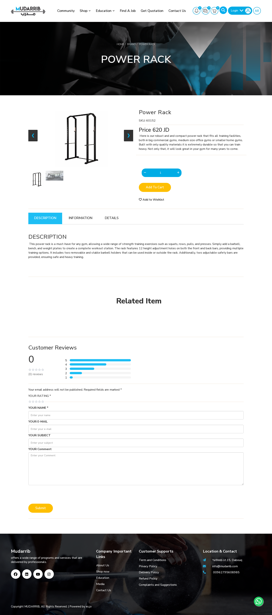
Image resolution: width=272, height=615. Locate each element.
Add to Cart (155, 187)
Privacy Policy (148, 566)
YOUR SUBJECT (39, 435)
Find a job (128, 10)
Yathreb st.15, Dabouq (227, 560)
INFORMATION (80, 218)
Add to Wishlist (151, 200)
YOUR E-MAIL (38, 421)
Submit (40, 508)
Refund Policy (148, 579)
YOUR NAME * (38, 408)
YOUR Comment (40, 449)
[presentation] (57, 494)
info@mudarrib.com (225, 566)
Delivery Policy (149, 572)
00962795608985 (226, 572)
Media (100, 584)
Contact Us (177, 10)
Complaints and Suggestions (158, 585)
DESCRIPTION (45, 218)
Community (66, 10)
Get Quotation (152, 10)
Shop (83, 10)
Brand (131, 44)
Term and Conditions (152, 560)
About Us (102, 565)
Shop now (103, 572)
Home (120, 44)
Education (103, 10)
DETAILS (112, 218)
